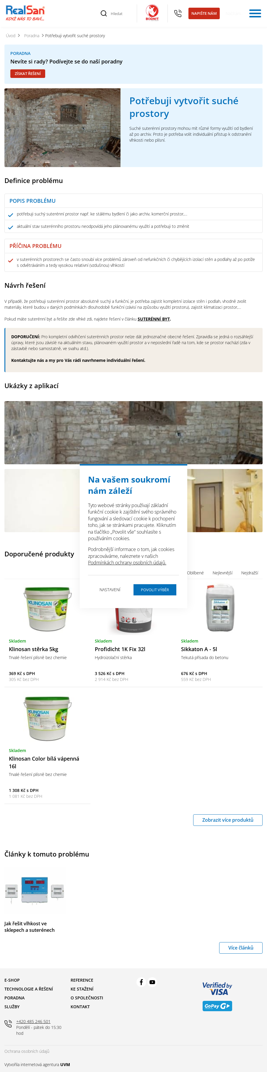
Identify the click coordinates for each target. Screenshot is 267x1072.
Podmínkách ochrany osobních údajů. (127, 562)
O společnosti (87, 998)
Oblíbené (195, 573)
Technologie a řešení (28, 989)
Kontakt (80, 1006)
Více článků (240, 947)
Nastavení (110, 589)
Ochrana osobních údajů (26, 1051)
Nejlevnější (222, 573)
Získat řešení (28, 73)
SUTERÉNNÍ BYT (154, 319)
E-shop (12, 980)
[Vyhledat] (104, 13)
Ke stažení (82, 989)
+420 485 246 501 (178, 13)
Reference (82, 980)
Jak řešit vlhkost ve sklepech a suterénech (29, 926)
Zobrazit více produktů (227, 820)
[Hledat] (120, 13)
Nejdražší (249, 573)
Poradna (14, 998)
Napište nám (204, 13)
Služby (11, 1006)
